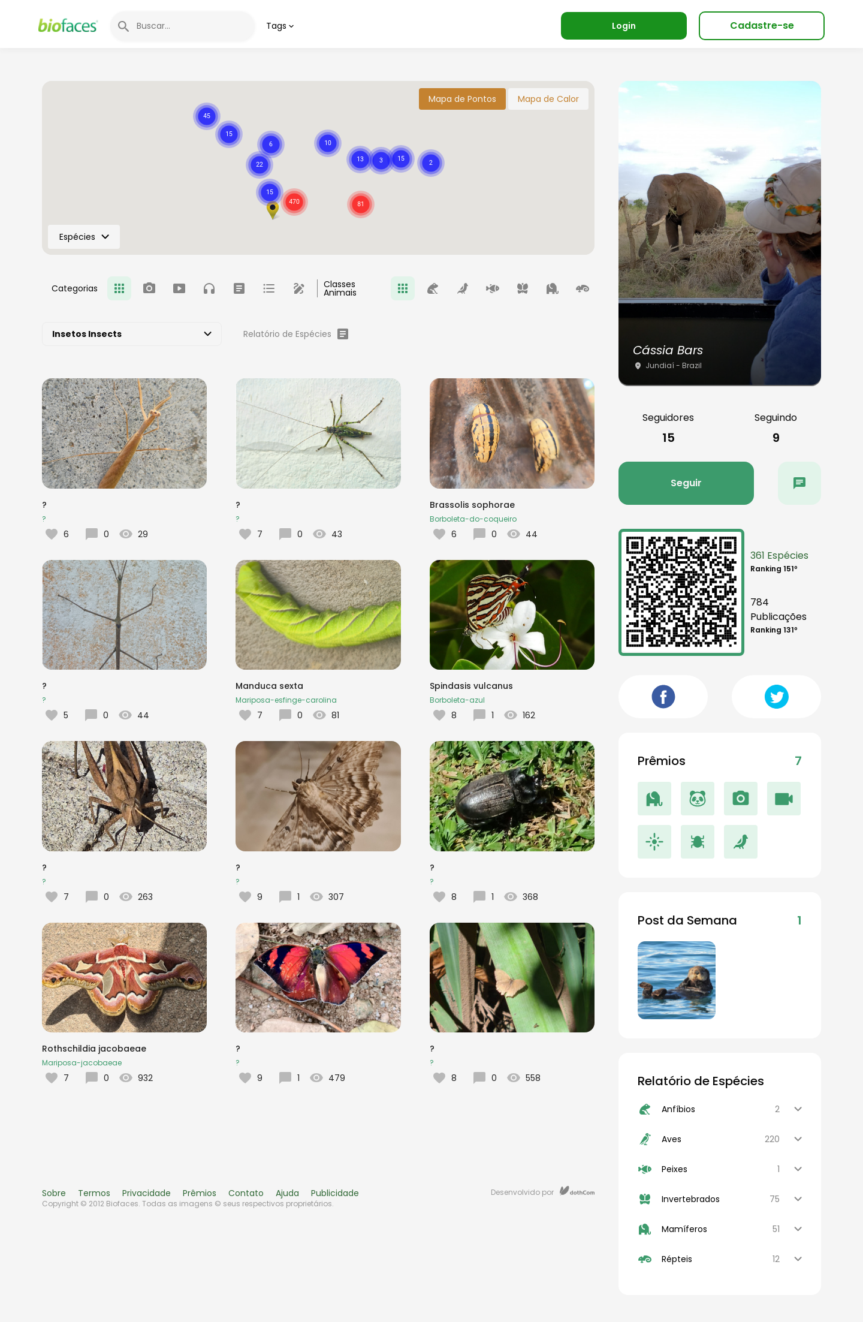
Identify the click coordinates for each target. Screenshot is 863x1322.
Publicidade (335, 1193)
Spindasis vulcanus (471, 686)
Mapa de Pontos (462, 99)
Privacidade (146, 1193)
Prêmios (199, 1193)
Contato (246, 1193)
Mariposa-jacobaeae (82, 1063)
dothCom (577, 1190)
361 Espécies (779, 555)
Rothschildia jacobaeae (94, 1049)
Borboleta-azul (457, 700)
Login (624, 26)
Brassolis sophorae (472, 505)
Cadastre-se (762, 25)
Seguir (686, 483)
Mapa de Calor (548, 99)
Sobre (54, 1193)
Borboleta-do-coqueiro (473, 519)
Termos (94, 1193)
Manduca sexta (269, 686)
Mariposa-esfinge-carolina (286, 700)
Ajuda (287, 1193)
